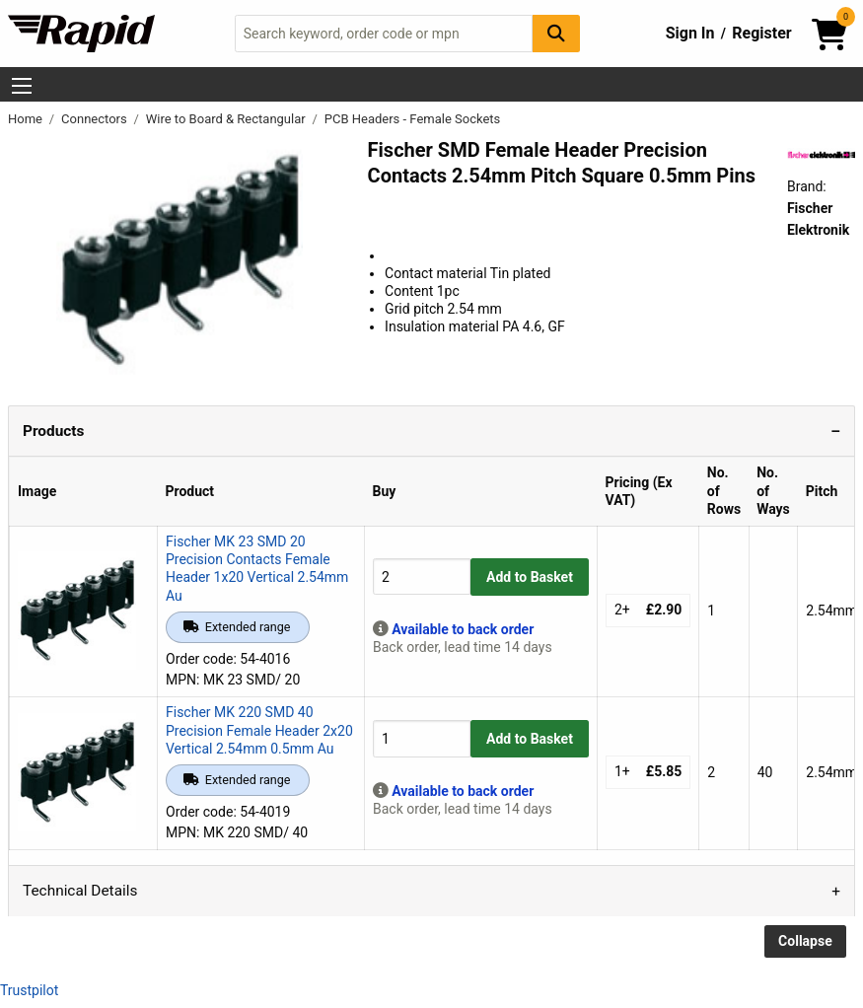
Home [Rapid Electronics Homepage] (26, 118)
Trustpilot (29, 990)
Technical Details (80, 891)
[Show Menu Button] (22, 86)
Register (761, 33)
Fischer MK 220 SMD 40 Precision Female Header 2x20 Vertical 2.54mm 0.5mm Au (259, 730)
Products (53, 431)
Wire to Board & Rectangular (227, 118)
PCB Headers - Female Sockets (412, 118)
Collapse (805, 941)
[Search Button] (556, 33)
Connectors (95, 118)
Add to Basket (529, 577)
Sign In (690, 33)
